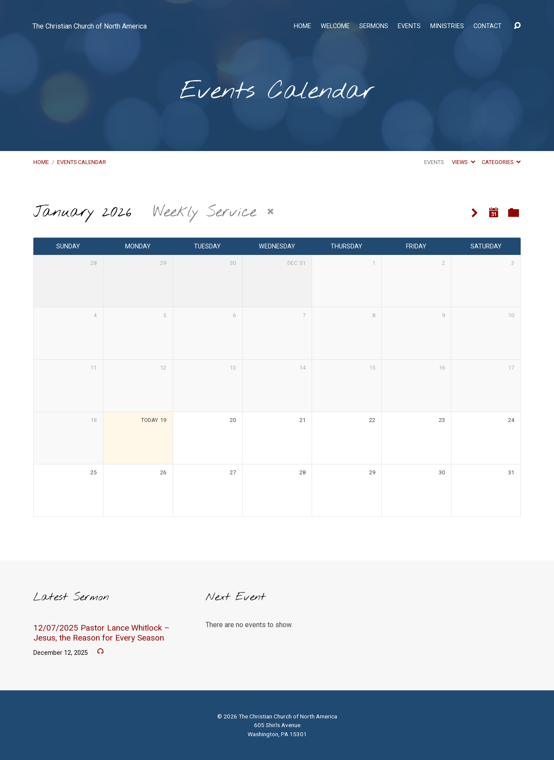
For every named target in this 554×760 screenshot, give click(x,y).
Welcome (335, 26)
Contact (487, 26)
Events (409, 26)
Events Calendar (81, 162)
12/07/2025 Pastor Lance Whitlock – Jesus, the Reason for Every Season (101, 633)
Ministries (447, 26)
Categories (501, 162)
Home (302, 26)
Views (463, 162)
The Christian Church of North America (89, 26)
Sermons (373, 26)
